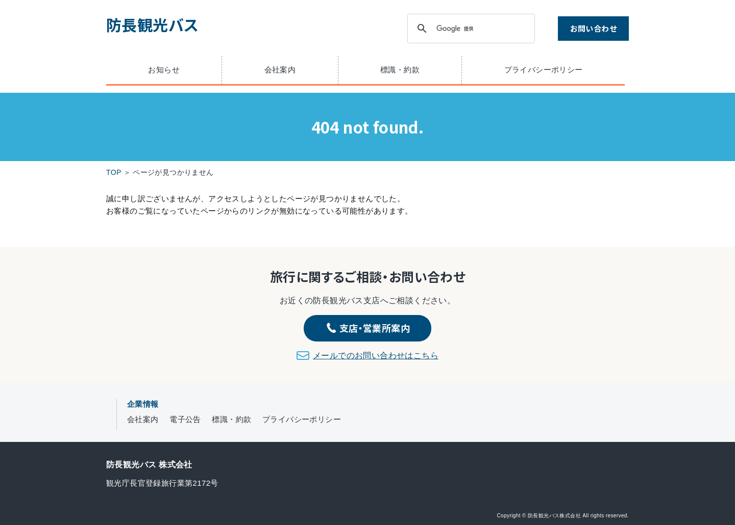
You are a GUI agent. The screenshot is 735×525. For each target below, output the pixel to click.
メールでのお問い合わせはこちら (375, 355)
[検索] (469, 28)
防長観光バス (152, 24)
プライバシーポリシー (543, 69)
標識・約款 (400, 69)
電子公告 (185, 419)
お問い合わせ (593, 28)
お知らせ (164, 69)
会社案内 (280, 69)
